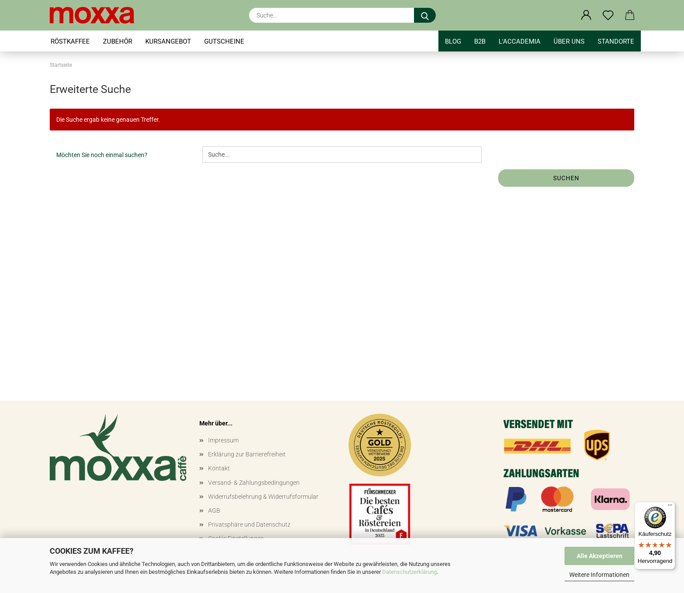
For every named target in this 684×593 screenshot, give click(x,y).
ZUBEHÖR (117, 41)
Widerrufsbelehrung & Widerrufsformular (263, 496)
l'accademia (519, 41)
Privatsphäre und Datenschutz (249, 524)
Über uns (569, 41)
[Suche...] (425, 15)
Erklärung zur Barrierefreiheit (247, 454)
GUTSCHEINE (224, 41)
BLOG (453, 41)
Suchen (566, 178)
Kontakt (219, 468)
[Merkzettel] (608, 15)
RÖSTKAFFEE (70, 41)
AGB (214, 510)
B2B (480, 41)
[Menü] (670, 507)
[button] (586, 15)
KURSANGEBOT (168, 41)
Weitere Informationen (599, 574)
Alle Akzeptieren (599, 555)
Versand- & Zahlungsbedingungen (254, 482)
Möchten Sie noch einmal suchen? (101, 154)
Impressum (223, 440)
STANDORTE (616, 41)
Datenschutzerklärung (409, 572)
